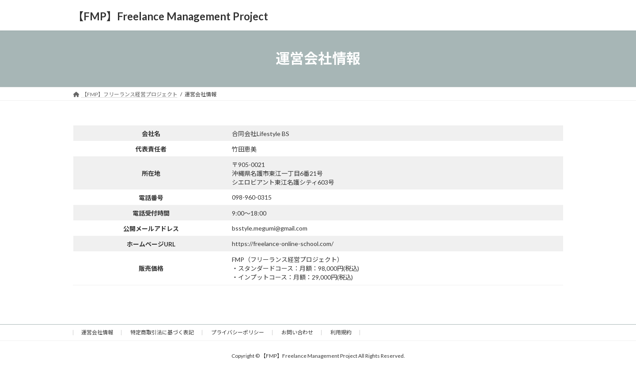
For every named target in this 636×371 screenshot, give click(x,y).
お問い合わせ (297, 332)
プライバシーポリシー (237, 332)
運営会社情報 (97, 332)
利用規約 (341, 332)
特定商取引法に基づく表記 (162, 332)
